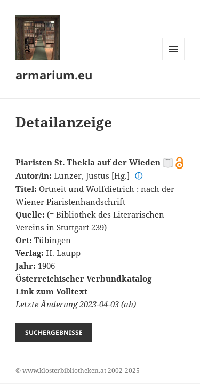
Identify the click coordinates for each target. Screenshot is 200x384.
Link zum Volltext (51, 291)
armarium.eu (53, 75)
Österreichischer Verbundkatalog (83, 278)
